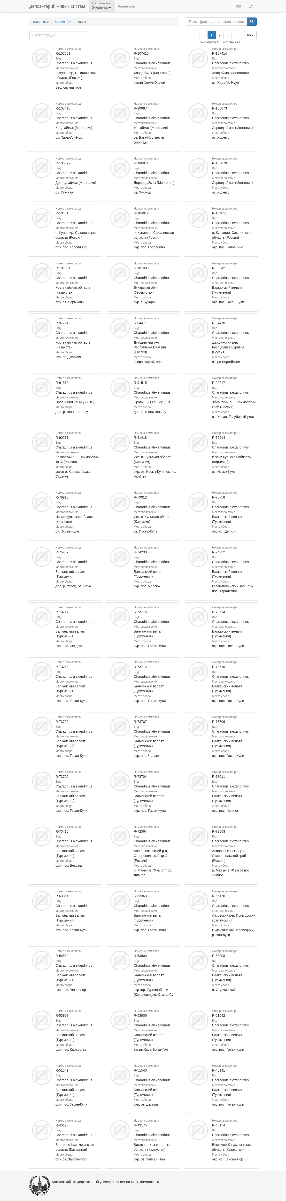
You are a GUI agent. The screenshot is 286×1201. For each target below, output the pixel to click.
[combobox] (57, 35)
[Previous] (204, 35)
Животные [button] (101, 7)
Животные (41, 22)
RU (238, 6)
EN (250, 6)
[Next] (227, 35)
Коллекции (126, 6)
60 (250, 35)
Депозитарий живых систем (57, 6)
